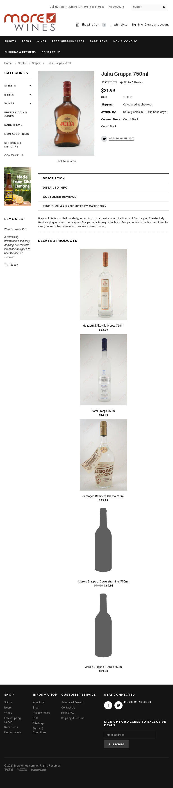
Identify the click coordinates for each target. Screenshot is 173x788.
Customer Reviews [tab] (59, 197)
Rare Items (99, 41)
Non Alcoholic (125, 41)
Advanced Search (72, 702)
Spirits (10, 41)
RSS (35, 718)
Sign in (136, 24)
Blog (36, 707)
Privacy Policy (41, 712)
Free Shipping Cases (68, 41)
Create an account (157, 24)
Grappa (36, 63)
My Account (116, 6)
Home (8, 63)
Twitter (118, 705)
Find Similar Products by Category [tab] (74, 206)
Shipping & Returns (72, 718)
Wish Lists (120, 24)
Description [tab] (54, 178)
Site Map (38, 723)
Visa (9, 769)
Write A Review (133, 82)
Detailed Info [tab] (55, 187)
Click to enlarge (66, 161)
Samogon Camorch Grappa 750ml (103, 496)
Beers (26, 41)
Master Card (39, 769)
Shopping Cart (94, 25)
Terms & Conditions (39, 730)
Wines (41, 41)
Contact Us (68, 707)
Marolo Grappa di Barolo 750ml (103, 667)
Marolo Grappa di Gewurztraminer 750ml (103, 581)
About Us (38, 702)
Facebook (108, 705)
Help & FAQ (68, 712)
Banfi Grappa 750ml (103, 411)
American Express (23, 769)
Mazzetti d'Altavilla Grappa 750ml (103, 325)
